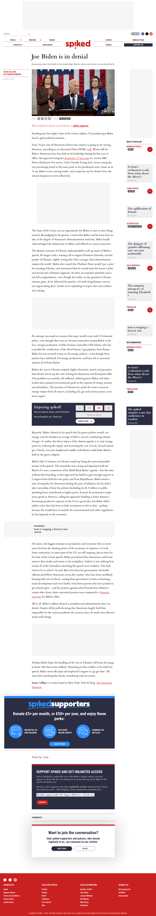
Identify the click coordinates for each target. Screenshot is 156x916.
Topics (13, 40)
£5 (80, 408)
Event (130, 392)
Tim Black (131, 307)
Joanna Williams (86, 896)
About (5, 889)
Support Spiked (9, 892)
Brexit (44, 896)
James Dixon (132, 188)
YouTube (151, 33)
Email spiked (123, 896)
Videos (52, 40)
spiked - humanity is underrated (78, 44)
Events (109, 40)
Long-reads (47, 45)
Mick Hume (84, 902)
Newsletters (138, 40)
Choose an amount (94, 415)
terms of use (71, 913)
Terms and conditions (11, 896)
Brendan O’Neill (86, 889)
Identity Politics (134, 226)
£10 (89, 408)
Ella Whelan (84, 899)
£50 (108, 408)
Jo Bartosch (132, 223)
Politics (63, 119)
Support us (138, 45)
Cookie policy (8, 902)
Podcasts (17, 45)
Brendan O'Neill (134, 146)
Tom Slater (132, 389)
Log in (134, 34)
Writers (32, 40)
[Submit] (29, 34)
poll (89, 149)
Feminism (131, 268)
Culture (131, 191)
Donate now (83, 421)
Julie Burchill (133, 265)
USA (68, 119)
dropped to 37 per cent (76, 158)
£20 (98, 408)
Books (108, 45)
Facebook (142, 33)
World (130, 149)
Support (42, 802)
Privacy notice (8, 899)
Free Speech (46, 902)
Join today (61, 848)
